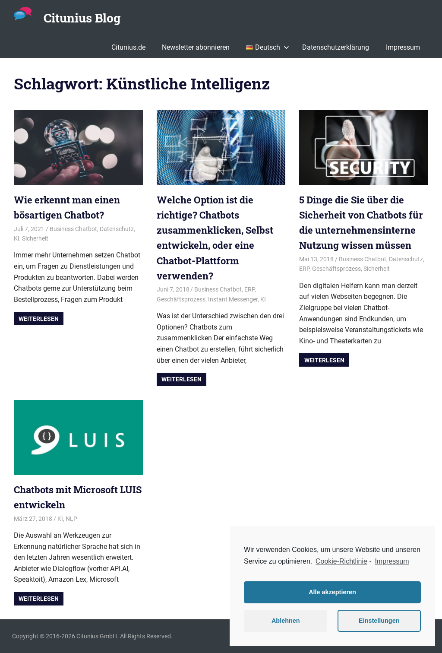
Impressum (403, 47)
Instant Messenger (233, 299)
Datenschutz (117, 228)
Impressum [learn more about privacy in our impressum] (392, 561)
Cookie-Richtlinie (341, 561)
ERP (249, 289)
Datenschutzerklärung (335, 47)
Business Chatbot (73, 228)
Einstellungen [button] (379, 620)
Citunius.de (128, 47)
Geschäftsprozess (181, 299)
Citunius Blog (82, 18)
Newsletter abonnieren (196, 47)
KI (16, 238)
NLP (71, 518)
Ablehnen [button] (286, 620)
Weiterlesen (39, 318)
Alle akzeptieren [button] (332, 592)
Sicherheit (35, 238)
